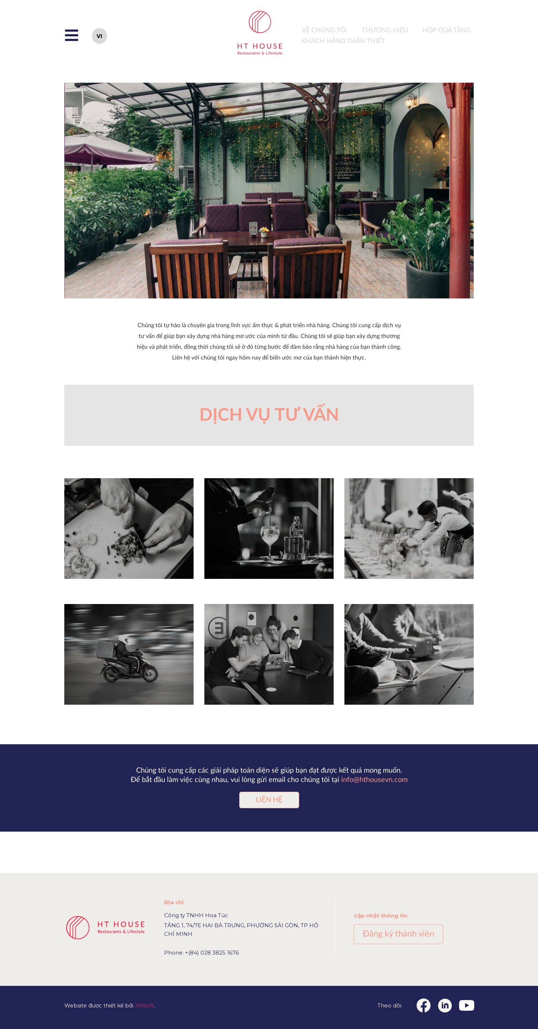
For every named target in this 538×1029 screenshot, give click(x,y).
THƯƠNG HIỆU (385, 30)
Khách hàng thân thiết (343, 41)
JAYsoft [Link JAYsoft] (144, 1005)
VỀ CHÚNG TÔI (324, 30)
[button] (269, 800)
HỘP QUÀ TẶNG (446, 30)
